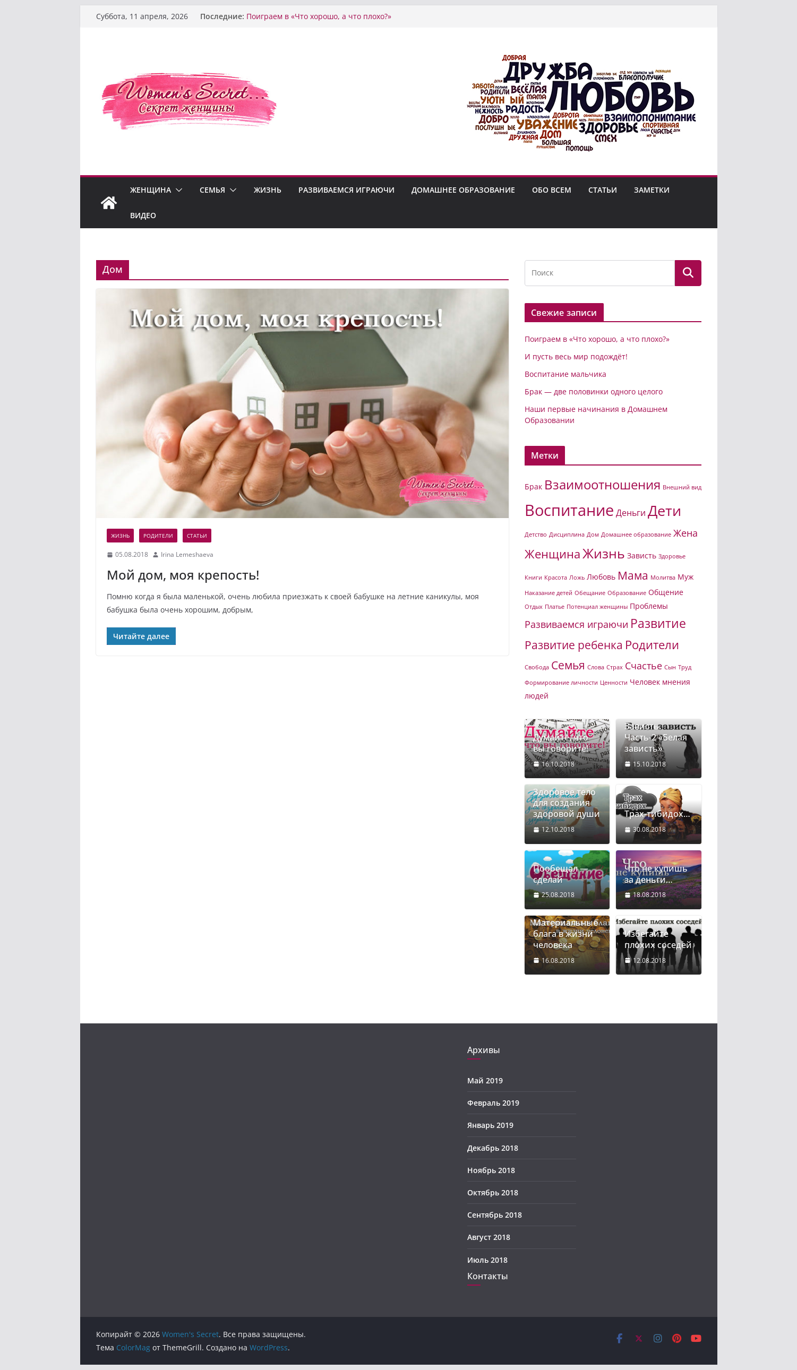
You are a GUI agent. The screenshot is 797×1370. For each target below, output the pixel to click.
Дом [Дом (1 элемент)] (593, 534)
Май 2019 (485, 1080)
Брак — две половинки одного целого (594, 391)
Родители (158, 535)
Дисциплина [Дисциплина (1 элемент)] (567, 534)
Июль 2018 (487, 1260)
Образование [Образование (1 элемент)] (626, 593)
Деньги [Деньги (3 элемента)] (631, 513)
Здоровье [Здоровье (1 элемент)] (671, 556)
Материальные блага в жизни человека (565, 933)
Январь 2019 (490, 1125)
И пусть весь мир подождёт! (576, 356)
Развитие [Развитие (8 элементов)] (658, 623)
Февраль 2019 (493, 1103)
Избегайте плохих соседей (658, 939)
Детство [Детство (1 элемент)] (536, 534)
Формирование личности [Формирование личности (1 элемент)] (561, 682)
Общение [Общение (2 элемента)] (665, 592)
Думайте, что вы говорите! (560, 743)
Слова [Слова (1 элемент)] (595, 667)
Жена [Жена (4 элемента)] (685, 533)
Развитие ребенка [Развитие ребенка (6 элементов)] (574, 644)
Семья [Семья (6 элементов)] (568, 665)
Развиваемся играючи (346, 190)
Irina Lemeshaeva (187, 554)
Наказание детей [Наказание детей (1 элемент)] (548, 593)
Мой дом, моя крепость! (183, 574)
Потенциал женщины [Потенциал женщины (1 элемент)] (597, 606)
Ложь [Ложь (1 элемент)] (577, 577)
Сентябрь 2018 (494, 1215)
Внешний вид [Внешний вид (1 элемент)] (682, 487)
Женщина (150, 190)
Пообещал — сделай (560, 874)
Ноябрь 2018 (491, 1170)
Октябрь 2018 (492, 1192)
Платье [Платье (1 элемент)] (554, 606)
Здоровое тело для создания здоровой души (566, 803)
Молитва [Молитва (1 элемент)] (662, 577)
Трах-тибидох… (657, 814)
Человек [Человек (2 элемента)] (645, 682)
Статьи (602, 190)
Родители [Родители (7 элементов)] (652, 644)
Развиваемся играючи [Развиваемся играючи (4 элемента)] (576, 624)
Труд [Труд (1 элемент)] (684, 667)
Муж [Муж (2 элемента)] (685, 577)
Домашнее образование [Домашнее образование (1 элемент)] (636, 534)
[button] (177, 190)
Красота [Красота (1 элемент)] (555, 577)
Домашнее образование (463, 190)
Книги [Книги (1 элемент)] (533, 577)
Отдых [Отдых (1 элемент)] (534, 606)
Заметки (652, 190)
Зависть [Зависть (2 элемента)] (641, 555)
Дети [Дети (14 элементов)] (664, 510)
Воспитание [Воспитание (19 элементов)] (569, 510)
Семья (212, 190)
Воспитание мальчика (565, 374)
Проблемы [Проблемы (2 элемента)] (649, 606)
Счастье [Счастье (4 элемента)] (643, 665)
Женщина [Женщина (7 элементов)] (552, 554)
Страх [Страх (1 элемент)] (614, 667)
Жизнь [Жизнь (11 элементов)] (603, 553)
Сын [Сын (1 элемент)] (670, 667)
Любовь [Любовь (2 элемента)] (601, 577)
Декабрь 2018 (492, 1148)
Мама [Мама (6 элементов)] (633, 575)
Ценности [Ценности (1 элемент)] (614, 682)
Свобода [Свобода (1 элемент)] (537, 667)
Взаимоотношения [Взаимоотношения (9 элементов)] (602, 484)
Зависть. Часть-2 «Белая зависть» (655, 737)
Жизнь (267, 190)
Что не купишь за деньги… (656, 874)
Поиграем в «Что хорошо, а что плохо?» (318, 16)
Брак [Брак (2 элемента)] (533, 486)
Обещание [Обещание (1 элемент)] (590, 593)
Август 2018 (488, 1237)
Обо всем (551, 190)
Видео (143, 215)
